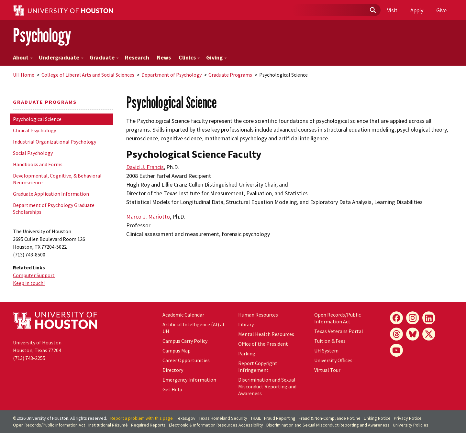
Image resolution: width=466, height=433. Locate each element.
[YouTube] (396, 350)
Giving (216, 57)
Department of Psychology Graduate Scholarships (53, 208)
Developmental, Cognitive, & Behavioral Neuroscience (57, 179)
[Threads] (396, 334)
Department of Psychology (171, 74)
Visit (392, 10)
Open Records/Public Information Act (337, 318)
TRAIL (255, 418)
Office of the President (263, 344)
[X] (428, 334)
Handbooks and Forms (37, 164)
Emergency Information (189, 379)
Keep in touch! (29, 283)
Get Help (172, 389)
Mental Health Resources (266, 334)
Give (441, 10)
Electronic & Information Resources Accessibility (216, 425)
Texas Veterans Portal (338, 331)
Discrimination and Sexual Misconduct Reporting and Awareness (267, 386)
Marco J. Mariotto (148, 216)
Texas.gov (185, 418)
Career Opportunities (186, 360)
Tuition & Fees (330, 341)
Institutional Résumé (108, 425)
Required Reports (148, 425)
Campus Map (176, 350)
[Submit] (372, 10)
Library (246, 324)
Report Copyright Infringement (257, 366)
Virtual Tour (327, 370)
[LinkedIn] (428, 317)
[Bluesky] (412, 334)
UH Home (23, 74)
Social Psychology (33, 153)
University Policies (410, 425)
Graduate (104, 57)
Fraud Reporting (279, 418)
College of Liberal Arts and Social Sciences (87, 74)
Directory (172, 370)
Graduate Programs (230, 74)
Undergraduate (61, 57)
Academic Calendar (183, 314)
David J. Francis (145, 167)
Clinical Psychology (34, 130)
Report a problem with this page (141, 418)
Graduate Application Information (51, 193)
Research (137, 57)
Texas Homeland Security (223, 418)
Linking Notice (377, 418)
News (164, 57)
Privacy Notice (408, 418)
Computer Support (34, 275)
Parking (246, 353)
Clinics (189, 57)
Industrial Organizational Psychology (54, 141)
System (326, 350)
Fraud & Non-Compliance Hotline (330, 418)
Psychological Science (37, 119)
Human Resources (258, 314)
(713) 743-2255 (29, 358)
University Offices (333, 360)
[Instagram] (412, 317)
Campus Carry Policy (184, 341)
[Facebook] (396, 317)
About (23, 57)
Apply (416, 10)
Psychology (42, 35)
